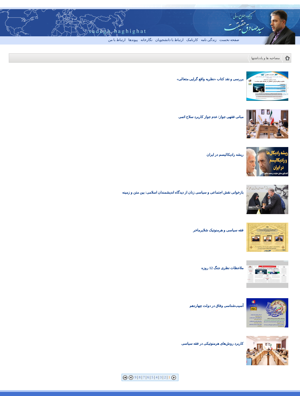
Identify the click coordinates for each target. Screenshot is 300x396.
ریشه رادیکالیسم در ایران (225, 155)
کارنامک (192, 40)
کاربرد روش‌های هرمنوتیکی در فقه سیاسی (212, 344)
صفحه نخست (229, 40)
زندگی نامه (209, 40)
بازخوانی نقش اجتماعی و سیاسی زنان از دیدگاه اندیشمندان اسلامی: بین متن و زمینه (182, 192)
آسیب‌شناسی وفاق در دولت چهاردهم (216, 306)
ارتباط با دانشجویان (169, 40)
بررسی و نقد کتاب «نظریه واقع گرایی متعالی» (210, 79)
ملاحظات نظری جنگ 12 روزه (222, 268)
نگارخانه (146, 40)
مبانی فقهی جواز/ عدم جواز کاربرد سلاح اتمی (210, 117)
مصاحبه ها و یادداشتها (265, 58)
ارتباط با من (116, 40)
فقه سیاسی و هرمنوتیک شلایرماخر (218, 230)
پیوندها (133, 40)
